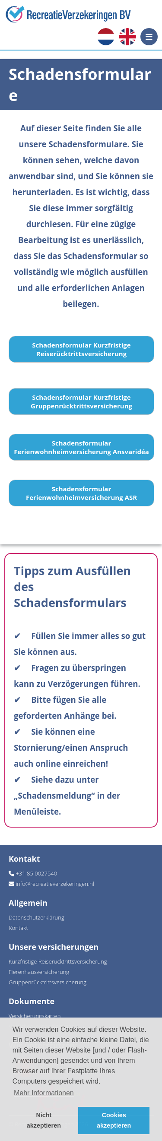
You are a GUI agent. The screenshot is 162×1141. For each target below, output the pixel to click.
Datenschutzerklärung (36, 917)
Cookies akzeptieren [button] (114, 1120)
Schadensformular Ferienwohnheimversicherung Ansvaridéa (81, 447)
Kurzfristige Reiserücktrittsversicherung (58, 961)
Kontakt (18, 928)
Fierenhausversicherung (39, 972)
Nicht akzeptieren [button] (44, 1120)
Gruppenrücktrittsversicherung (47, 982)
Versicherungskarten (34, 1016)
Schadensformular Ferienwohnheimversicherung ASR (81, 493)
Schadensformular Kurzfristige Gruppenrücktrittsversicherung (81, 401)
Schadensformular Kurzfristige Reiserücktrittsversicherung (81, 349)
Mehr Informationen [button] (44, 1093)
